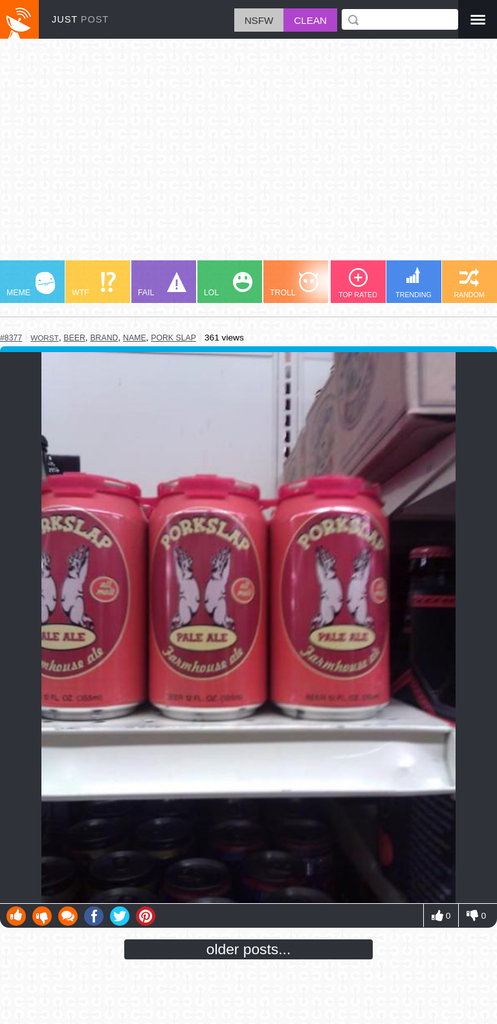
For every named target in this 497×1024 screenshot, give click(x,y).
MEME (30, 284)
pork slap (173, 337)
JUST (80, 19)
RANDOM (469, 283)
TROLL (294, 284)
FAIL (162, 284)
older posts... (248, 949)
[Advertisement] (248, 155)
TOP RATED (357, 283)
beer (74, 337)
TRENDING (413, 282)
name (134, 337)
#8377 (11, 337)
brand (104, 337)
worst (44, 337)
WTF (94, 284)
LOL (228, 284)
